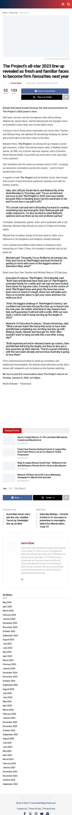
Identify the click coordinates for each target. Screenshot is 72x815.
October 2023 (9, 730)
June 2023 (7, 747)
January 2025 (9, 668)
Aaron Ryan (16, 83)
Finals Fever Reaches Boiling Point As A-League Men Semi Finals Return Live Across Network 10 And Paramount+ (41, 452)
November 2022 (10, 776)
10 (10, 489)
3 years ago (30, 83)
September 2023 (10, 734)
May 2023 (7, 751)
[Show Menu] (63, 4)
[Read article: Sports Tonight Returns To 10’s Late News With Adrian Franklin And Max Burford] (9, 440)
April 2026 (7, 606)
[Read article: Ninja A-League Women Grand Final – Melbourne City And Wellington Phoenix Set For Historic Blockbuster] (9, 466)
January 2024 (9, 718)
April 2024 (7, 705)
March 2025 (8, 660)
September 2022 (10, 784)
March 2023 (8, 759)
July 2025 (7, 644)
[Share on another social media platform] (66, 97)
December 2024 (10, 672)
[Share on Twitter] (41, 97)
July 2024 (7, 693)
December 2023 (10, 722)
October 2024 (9, 681)
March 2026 (8, 611)
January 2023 (9, 767)
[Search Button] (68, 4)
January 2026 (9, 619)
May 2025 (7, 652)
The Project (20, 489)
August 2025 (8, 639)
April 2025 (7, 656)
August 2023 (8, 738)
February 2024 (9, 714)
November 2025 (10, 627)
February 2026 (9, 615)
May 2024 (7, 701)
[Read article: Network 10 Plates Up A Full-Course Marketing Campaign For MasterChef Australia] (9, 477)
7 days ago (22, 469)
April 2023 (7, 755)
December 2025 (10, 623)
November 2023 (10, 726)
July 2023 (7, 743)
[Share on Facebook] (45, 91)
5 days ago (22, 443)
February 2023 (9, 763)
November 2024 (10, 677)
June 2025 (7, 648)
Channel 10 (24, 13)
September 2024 (10, 685)
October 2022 (9, 780)
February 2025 (9, 664)
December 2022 (10, 771)
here (64, 272)
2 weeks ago (23, 481)
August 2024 (8, 689)
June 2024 (7, 697)
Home (5, 13)
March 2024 (8, 710)
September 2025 (10, 635)
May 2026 (7, 602)
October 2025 (9, 631)
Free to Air (13, 13)
